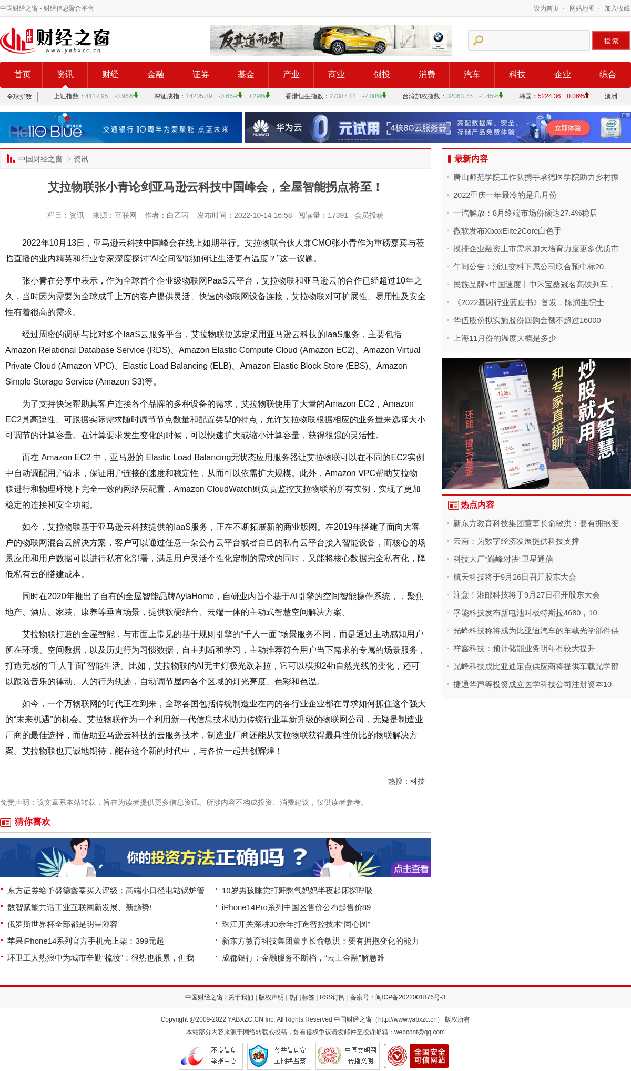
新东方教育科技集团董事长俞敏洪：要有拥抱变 (536, 523)
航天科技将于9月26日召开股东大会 (514, 577)
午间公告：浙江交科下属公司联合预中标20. (529, 266)
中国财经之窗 (19, 8)
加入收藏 (617, 8)
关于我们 (240, 997)
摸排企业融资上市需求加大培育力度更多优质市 (536, 249)
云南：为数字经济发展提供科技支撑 (516, 541)
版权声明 (271, 997)
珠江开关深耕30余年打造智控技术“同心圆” (296, 924)
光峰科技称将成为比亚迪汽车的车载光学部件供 (536, 631)
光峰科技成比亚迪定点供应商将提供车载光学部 (536, 666)
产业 (291, 74)
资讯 (65, 74)
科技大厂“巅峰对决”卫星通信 (503, 559)
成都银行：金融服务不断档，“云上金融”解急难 (303, 957)
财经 (110, 74)
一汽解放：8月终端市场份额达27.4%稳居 (525, 213)
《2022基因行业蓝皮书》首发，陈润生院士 (528, 302)
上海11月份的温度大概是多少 (504, 338)
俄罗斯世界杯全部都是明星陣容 (62, 924)
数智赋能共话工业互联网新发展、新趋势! (79, 907)
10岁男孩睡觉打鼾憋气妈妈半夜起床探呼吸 (297, 890)
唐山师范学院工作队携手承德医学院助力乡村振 (536, 177)
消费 (427, 74)
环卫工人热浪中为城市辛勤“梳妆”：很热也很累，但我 (100, 957)
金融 (155, 74)
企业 (562, 74)
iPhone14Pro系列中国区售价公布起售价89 (296, 907)
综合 (607, 74)
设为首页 (546, 8)
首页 (22, 74)
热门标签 (301, 997)
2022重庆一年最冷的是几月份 (505, 195)
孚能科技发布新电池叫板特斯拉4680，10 (525, 613)
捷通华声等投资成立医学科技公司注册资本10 (532, 684)
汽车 (472, 74)
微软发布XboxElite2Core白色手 (507, 231)
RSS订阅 (332, 997)
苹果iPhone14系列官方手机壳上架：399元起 (85, 940)
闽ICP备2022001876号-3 (410, 997)
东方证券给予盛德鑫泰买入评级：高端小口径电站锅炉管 (106, 890)
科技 (517, 74)
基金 (246, 74)
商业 (336, 74)
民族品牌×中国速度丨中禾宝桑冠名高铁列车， (534, 284)
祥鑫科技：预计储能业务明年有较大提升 (524, 648)
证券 (200, 74)
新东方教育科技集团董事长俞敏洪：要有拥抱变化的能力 (320, 940)
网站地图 (582, 8)
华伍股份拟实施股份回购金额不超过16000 (527, 320)
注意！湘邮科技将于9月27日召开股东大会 (526, 595)
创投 (381, 74)
